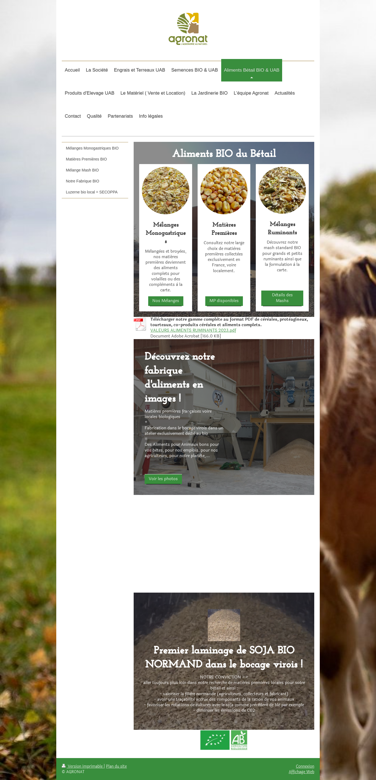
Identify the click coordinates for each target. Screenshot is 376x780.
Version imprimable (83, 766)
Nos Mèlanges (165, 301)
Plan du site (116, 766)
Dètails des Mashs (282, 298)
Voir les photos (163, 479)
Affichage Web (301, 772)
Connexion (305, 766)
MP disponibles (224, 301)
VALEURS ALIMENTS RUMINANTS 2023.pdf (193, 330)
